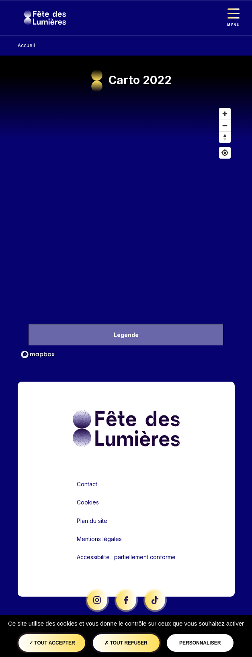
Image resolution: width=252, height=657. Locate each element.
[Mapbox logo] (37, 354)
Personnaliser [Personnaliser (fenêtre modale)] (200, 643)
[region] (126, 233)
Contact (87, 484)
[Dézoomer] (225, 125)
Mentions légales (99, 538)
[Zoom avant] (225, 114)
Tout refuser (125, 643)
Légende (126, 334)
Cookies (88, 502)
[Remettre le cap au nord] (225, 137)
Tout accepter (52, 643)
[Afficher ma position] (225, 153)
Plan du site (92, 520)
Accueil (26, 45)
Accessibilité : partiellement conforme (126, 557)
